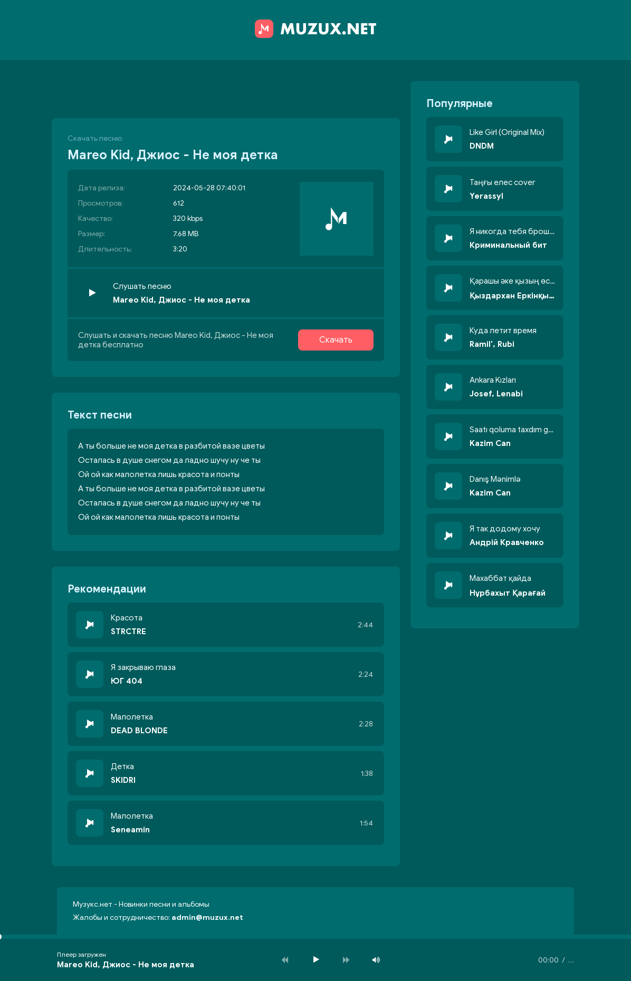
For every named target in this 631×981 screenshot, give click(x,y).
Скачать (335, 340)
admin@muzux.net (207, 917)
